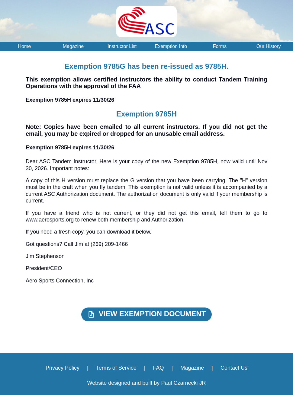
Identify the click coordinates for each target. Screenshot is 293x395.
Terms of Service (116, 368)
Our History (268, 46)
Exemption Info (171, 46)
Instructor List (122, 46)
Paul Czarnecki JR (183, 383)
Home (24, 46)
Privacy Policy (62, 368)
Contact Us (234, 368)
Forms (220, 46)
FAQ (158, 368)
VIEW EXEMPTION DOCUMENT (146, 314)
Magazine (73, 46)
